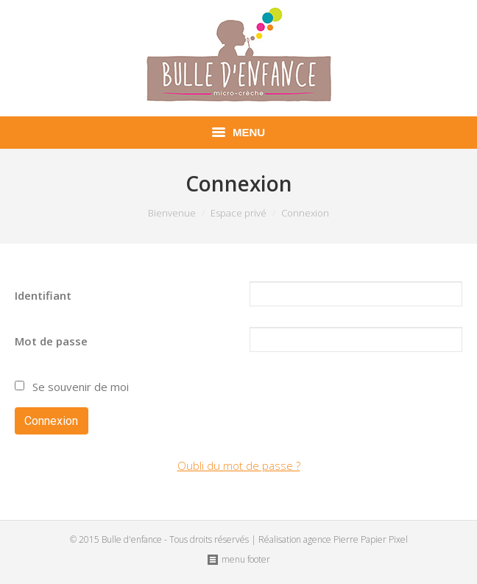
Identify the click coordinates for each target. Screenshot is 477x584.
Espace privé (238, 212)
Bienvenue (172, 212)
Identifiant (43, 295)
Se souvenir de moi (79, 386)
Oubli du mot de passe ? (238, 465)
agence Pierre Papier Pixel (355, 539)
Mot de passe (51, 341)
